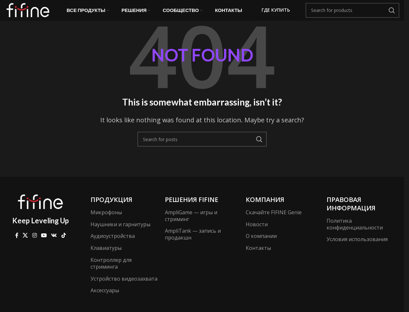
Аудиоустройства (113, 244)
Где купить (276, 14)
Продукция (111, 208)
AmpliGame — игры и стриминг (191, 224)
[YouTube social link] (44, 244)
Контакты (258, 256)
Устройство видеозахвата (124, 287)
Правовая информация (351, 212)
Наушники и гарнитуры (120, 232)
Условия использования (357, 247)
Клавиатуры (106, 256)
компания (265, 208)
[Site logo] (29, 14)
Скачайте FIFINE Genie (274, 220)
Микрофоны (106, 220)
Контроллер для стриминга (111, 272)
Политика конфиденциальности (355, 233)
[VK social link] (54, 244)
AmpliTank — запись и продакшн (193, 243)
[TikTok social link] (63, 244)
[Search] (352, 14)
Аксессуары (105, 299)
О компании (261, 244)
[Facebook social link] (17, 244)
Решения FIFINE (191, 208)
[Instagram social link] (34, 244)
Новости (257, 232)
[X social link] (25, 244)
